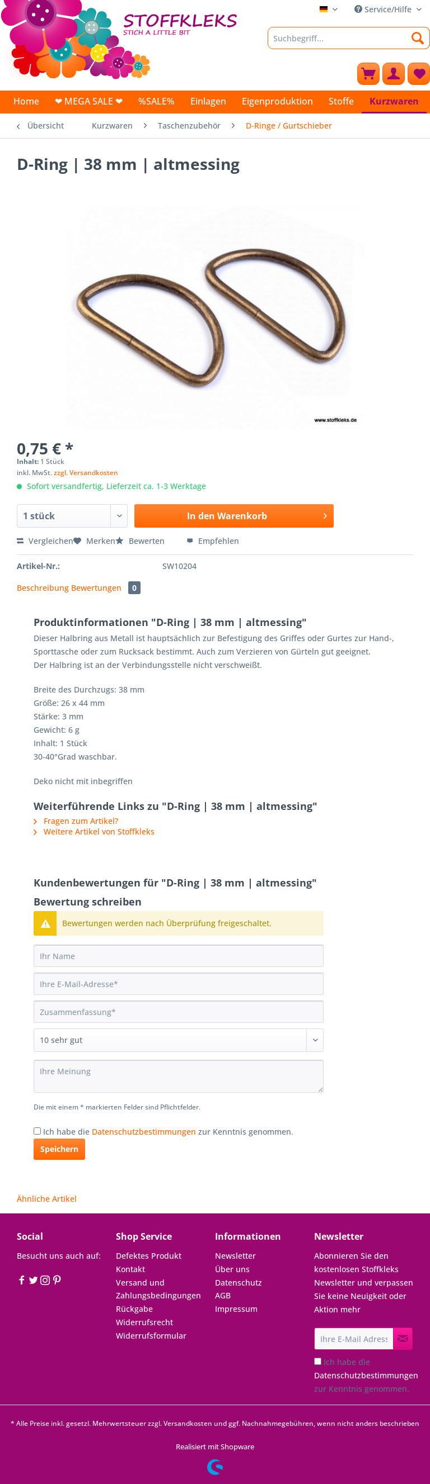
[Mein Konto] (393, 74)
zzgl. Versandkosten (86, 472)
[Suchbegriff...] (349, 38)
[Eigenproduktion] (277, 101)
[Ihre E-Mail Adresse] (354, 1338)
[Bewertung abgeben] (179, 1040)
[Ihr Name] (179, 956)
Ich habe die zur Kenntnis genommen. (168, 1131)
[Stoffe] (341, 101)
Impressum (236, 1308)
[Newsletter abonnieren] (403, 1338)
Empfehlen (212, 540)
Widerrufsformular (151, 1335)
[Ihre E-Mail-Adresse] (179, 984)
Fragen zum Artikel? (76, 821)
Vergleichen (45, 540)
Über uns (232, 1269)
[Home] (26, 101)
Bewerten (141, 540)
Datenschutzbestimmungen (144, 1131)
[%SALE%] (156, 101)
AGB (223, 1295)
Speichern (59, 1149)
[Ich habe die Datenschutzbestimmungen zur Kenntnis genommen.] (37, 1131)
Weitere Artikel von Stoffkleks (94, 831)
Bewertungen (106, 587)
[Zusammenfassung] (179, 1012)
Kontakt (130, 1269)
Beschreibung (43, 587)
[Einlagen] (208, 101)
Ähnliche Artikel (47, 1198)
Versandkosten (187, 1423)
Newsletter (235, 1255)
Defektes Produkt (148, 1255)
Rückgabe (134, 1308)
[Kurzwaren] (394, 102)
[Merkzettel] (419, 74)
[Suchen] (418, 38)
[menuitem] (349, 43)
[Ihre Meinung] (179, 1076)
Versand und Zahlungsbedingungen (158, 1289)
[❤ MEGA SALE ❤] (88, 101)
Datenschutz (238, 1282)
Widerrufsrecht (144, 1322)
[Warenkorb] (368, 74)
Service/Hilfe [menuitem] (384, 9)
